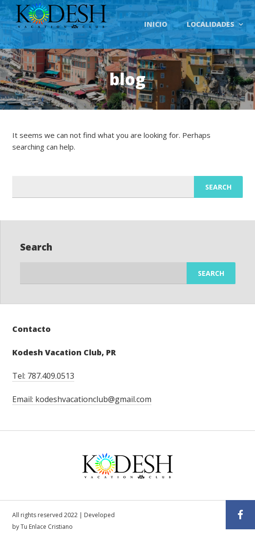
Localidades (210, 24)
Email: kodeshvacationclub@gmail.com (81, 399)
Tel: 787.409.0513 (43, 375)
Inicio (155, 24)
